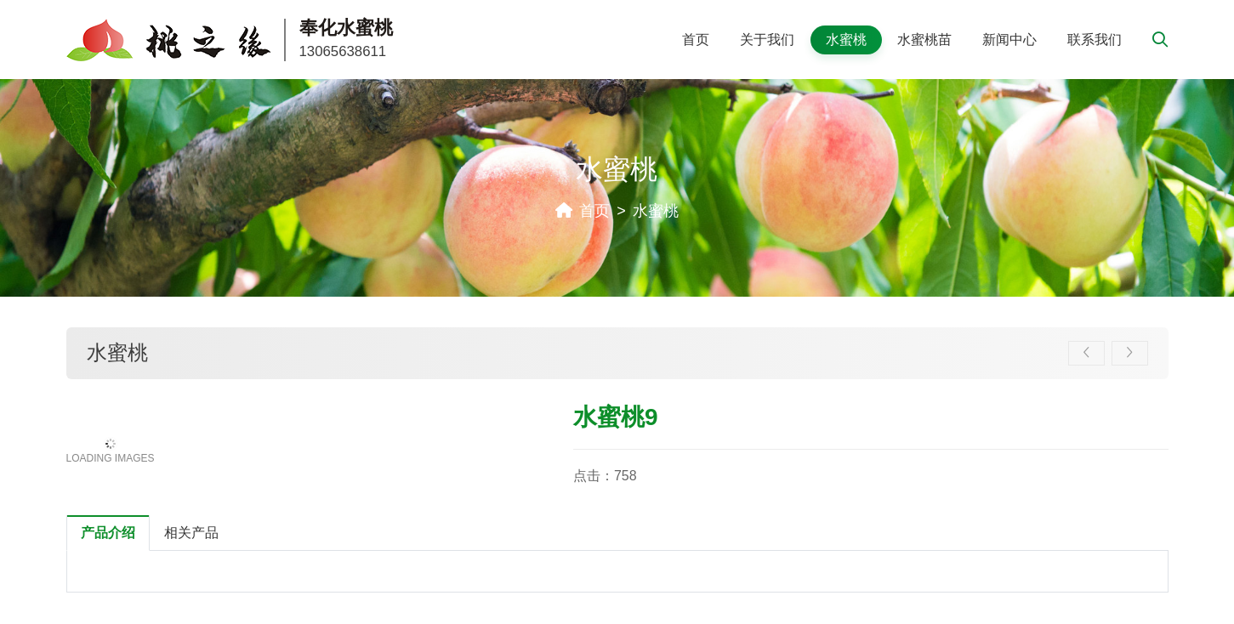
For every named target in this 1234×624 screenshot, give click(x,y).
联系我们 (1094, 39)
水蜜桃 (846, 39)
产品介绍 (108, 532)
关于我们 (767, 39)
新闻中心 (1009, 39)
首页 (695, 39)
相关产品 (191, 532)
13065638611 (343, 51)
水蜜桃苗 (924, 39)
